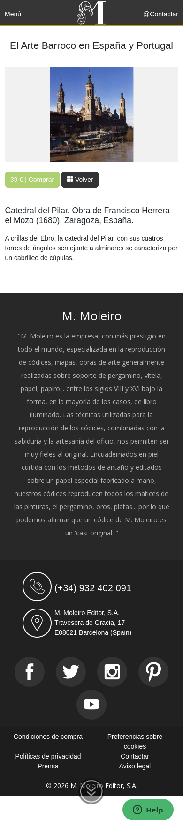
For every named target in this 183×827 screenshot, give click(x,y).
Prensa (48, 766)
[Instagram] (112, 672)
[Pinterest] (153, 672)
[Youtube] (91, 705)
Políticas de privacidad (48, 756)
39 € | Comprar (32, 179)
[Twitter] (71, 672)
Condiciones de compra (48, 736)
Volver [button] (80, 179)
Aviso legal (135, 766)
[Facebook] (30, 672)
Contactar (164, 14)
